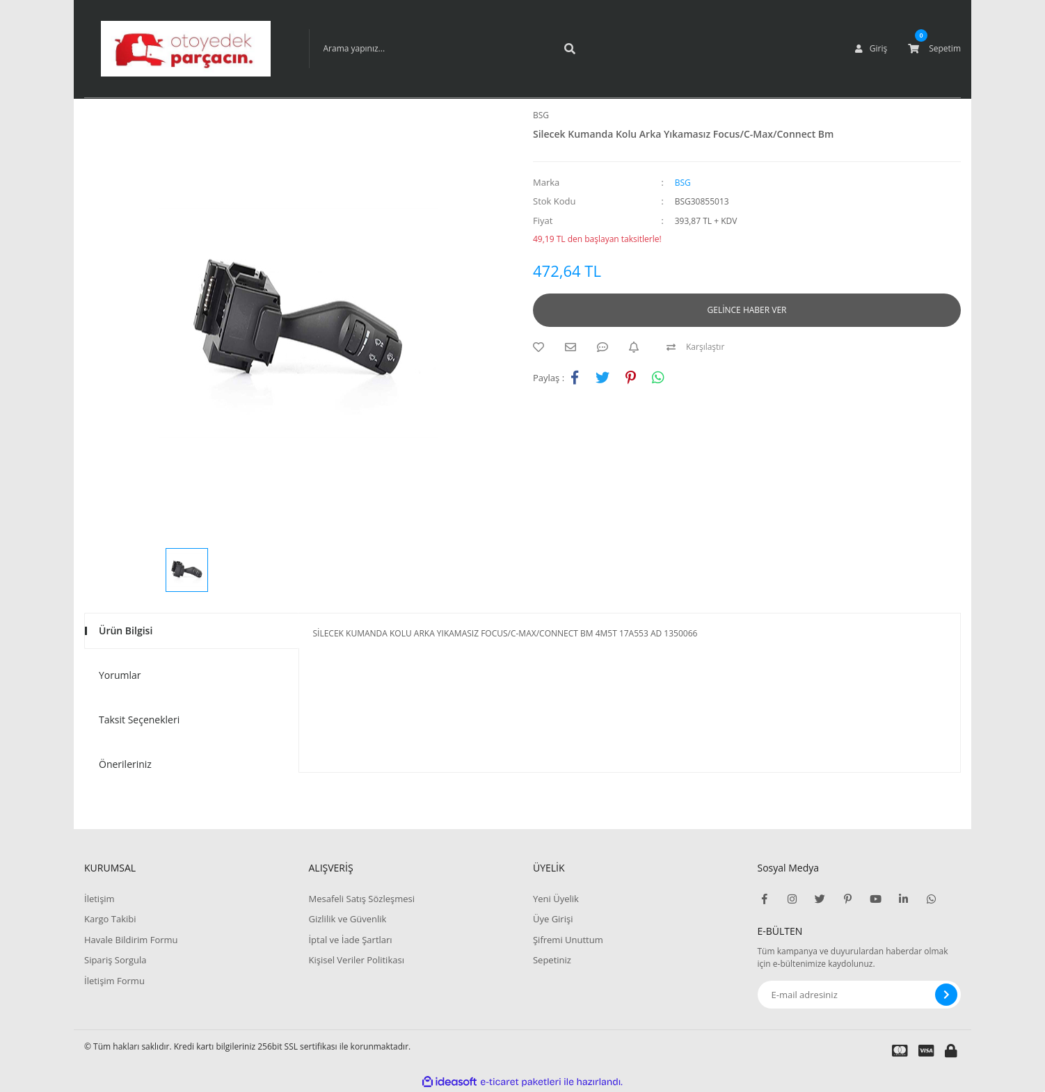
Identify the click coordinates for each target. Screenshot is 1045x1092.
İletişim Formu (114, 980)
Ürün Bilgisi (125, 630)
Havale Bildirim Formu (131, 939)
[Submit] (946, 994)
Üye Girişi (553, 919)
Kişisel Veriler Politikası (356, 960)
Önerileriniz (125, 764)
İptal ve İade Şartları (350, 939)
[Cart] (934, 48)
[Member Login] (871, 48)
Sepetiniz (552, 960)
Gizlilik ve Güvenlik (347, 919)
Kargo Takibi (110, 919)
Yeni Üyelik (556, 898)
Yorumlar (120, 675)
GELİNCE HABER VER (747, 310)
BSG (541, 115)
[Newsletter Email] (860, 995)
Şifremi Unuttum (568, 939)
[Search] (448, 48)
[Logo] (186, 49)
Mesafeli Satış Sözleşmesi (361, 898)
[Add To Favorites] (542, 347)
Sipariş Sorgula (115, 960)
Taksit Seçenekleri (139, 719)
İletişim (99, 898)
